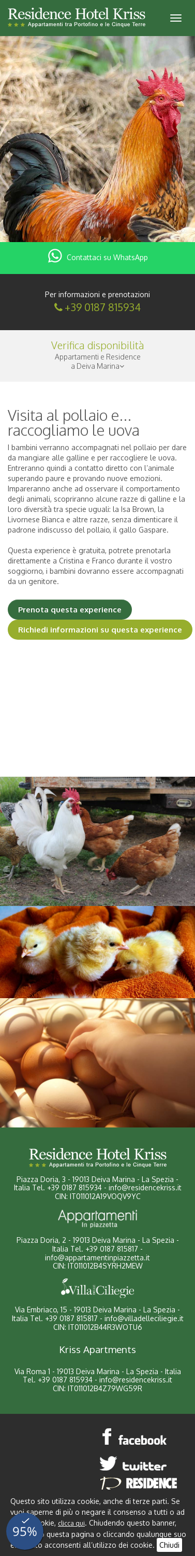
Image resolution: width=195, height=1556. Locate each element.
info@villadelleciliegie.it (144, 1318)
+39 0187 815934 (103, 307)
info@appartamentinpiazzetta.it (97, 1257)
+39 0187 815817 (111, 1248)
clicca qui (71, 1523)
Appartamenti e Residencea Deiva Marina (98, 361)
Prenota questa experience (70, 609)
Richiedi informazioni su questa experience (100, 630)
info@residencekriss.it (145, 1187)
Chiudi (169, 1545)
